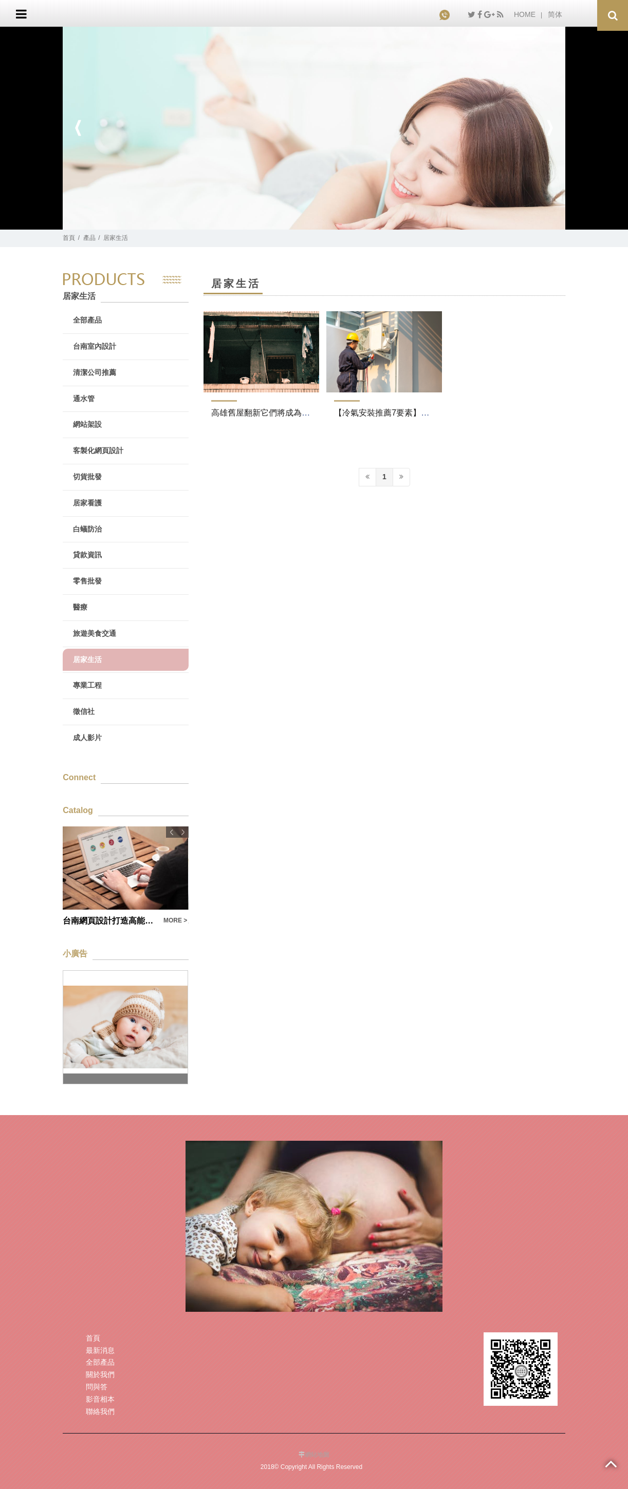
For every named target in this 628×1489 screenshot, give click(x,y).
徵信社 (84, 711)
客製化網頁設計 (98, 450)
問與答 (96, 1387)
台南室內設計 (94, 346)
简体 (555, 14)
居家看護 (87, 503)
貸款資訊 (87, 555)
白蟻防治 (87, 529)
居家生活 (115, 237)
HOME (524, 14)
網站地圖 (317, 1454)
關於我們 (100, 1374)
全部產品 (87, 320)
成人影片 (87, 737)
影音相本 (100, 1399)
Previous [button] (78, 128)
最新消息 (100, 1350)
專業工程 (87, 685)
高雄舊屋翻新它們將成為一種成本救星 (281, 412)
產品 (89, 237)
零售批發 (87, 581)
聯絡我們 (100, 1411)
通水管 (84, 398)
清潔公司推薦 (94, 372)
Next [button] (549, 128)
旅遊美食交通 (94, 633)
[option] (314, 128)
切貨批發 (87, 477)
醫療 (80, 607)
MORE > (175, 920)
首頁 (69, 237)
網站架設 (87, 424)
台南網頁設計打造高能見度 (110, 920)
